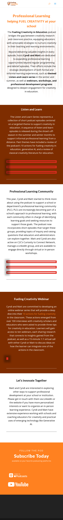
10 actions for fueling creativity (39, 313)
